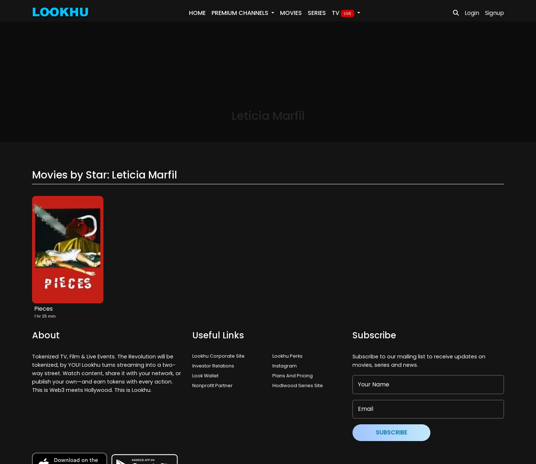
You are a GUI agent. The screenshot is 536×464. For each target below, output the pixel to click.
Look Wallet (205, 376)
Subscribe (391, 432)
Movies (291, 13)
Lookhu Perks (287, 356)
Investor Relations (213, 366)
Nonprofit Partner (212, 385)
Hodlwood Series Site (297, 385)
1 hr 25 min (45, 316)
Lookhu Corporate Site (219, 356)
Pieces (43, 308)
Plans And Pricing (292, 376)
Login (472, 13)
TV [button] (344, 13)
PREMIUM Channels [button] (241, 13)
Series (317, 13)
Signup (494, 13)
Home (197, 13)
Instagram (284, 366)
